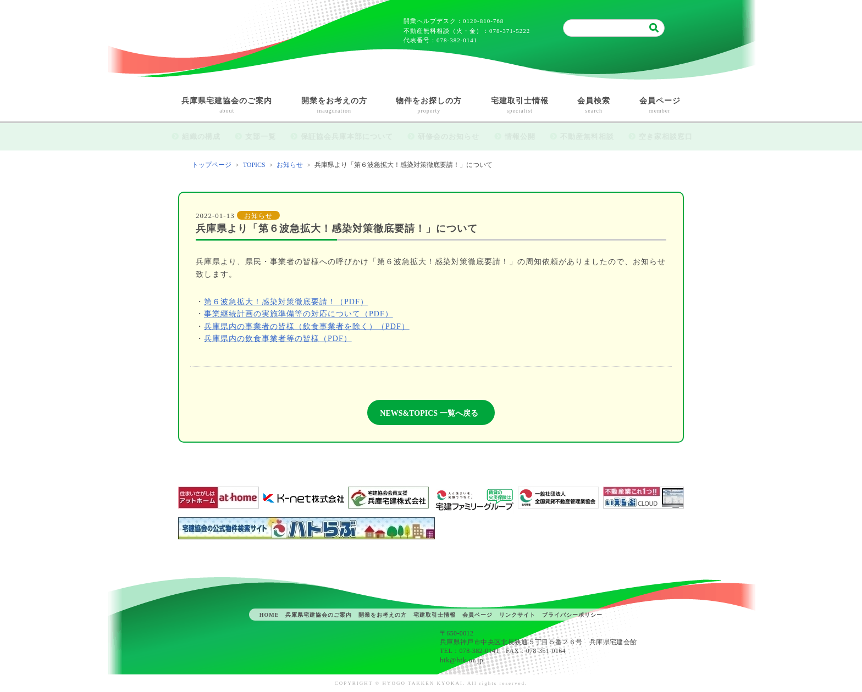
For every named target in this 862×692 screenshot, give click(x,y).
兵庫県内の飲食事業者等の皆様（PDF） (278, 338)
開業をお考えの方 (334, 106)
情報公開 (520, 136)
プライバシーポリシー (572, 615)
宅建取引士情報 (520, 106)
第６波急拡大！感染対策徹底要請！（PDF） (286, 302)
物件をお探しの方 (429, 106)
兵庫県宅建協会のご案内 (227, 106)
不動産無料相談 (587, 136)
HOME (269, 615)
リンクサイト (517, 615)
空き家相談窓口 (666, 136)
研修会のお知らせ (448, 136)
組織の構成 (201, 136)
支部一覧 (260, 136)
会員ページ (660, 106)
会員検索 (594, 106)
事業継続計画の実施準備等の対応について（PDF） (298, 314)
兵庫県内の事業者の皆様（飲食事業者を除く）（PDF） (307, 326)
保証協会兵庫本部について (347, 136)
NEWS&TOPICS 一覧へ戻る (429, 413)
